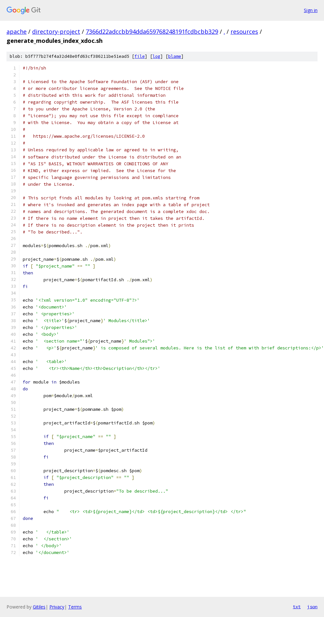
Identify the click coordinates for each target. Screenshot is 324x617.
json (312, 607)
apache (16, 31)
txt (297, 607)
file (139, 56)
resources (244, 31)
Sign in (311, 10)
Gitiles (39, 607)
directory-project (56, 31)
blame (174, 56)
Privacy (56, 607)
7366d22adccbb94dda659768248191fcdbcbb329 (152, 31)
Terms (75, 607)
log (156, 56)
